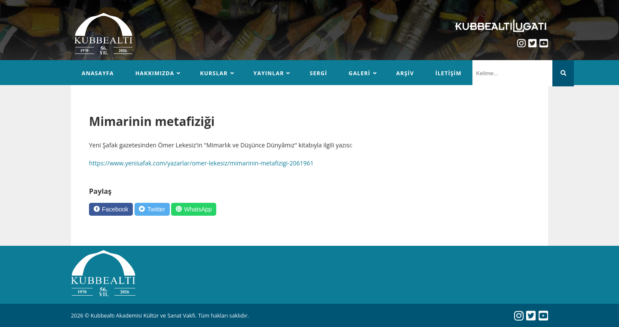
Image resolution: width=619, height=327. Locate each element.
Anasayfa (98, 73)
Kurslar (213, 73)
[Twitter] (152, 209)
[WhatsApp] (193, 209)
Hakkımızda (155, 73)
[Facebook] (111, 209)
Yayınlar (269, 73)
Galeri (359, 73)
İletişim (448, 73)
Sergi (318, 73)
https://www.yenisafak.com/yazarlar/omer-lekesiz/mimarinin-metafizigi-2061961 (201, 163)
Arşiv (405, 73)
